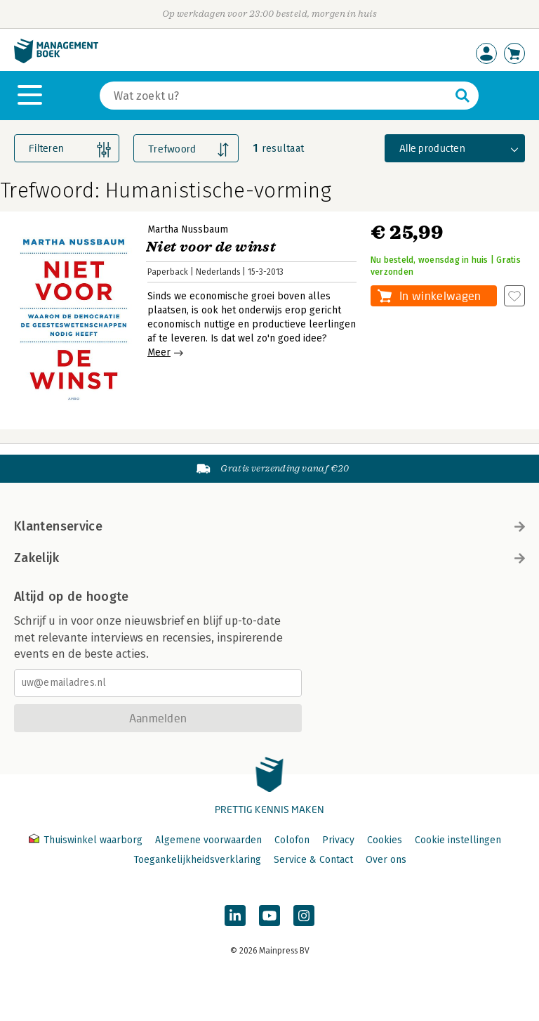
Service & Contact (313, 860)
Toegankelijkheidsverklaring (197, 860)
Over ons (386, 860)
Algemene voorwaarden (208, 840)
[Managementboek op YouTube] (269, 915)
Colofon (292, 840)
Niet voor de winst (211, 247)
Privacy (338, 840)
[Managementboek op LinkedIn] (235, 915)
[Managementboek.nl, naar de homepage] (56, 60)
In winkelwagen (440, 295)
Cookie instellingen (458, 840)
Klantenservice (269, 526)
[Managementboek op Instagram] (303, 915)
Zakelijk (269, 558)
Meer (159, 352)
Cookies (384, 840)
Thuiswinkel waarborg (87, 840)
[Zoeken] (275, 96)
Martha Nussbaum (187, 229)
